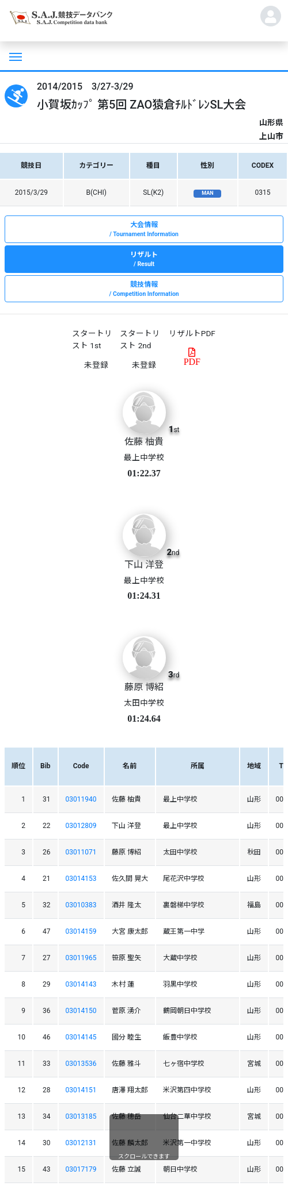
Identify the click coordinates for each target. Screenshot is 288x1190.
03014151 (81, 1090)
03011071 (81, 852)
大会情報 (144, 230)
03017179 (81, 1169)
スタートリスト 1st (92, 339)
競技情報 (144, 289)
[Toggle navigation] (14, 55)
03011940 (81, 799)
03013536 (81, 1064)
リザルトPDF (192, 333)
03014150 (81, 1011)
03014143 (81, 984)
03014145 (81, 1037)
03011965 (81, 958)
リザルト (144, 260)
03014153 (81, 879)
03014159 (81, 931)
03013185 (81, 1116)
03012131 (81, 1143)
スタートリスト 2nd (140, 339)
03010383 (81, 905)
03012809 (81, 826)
